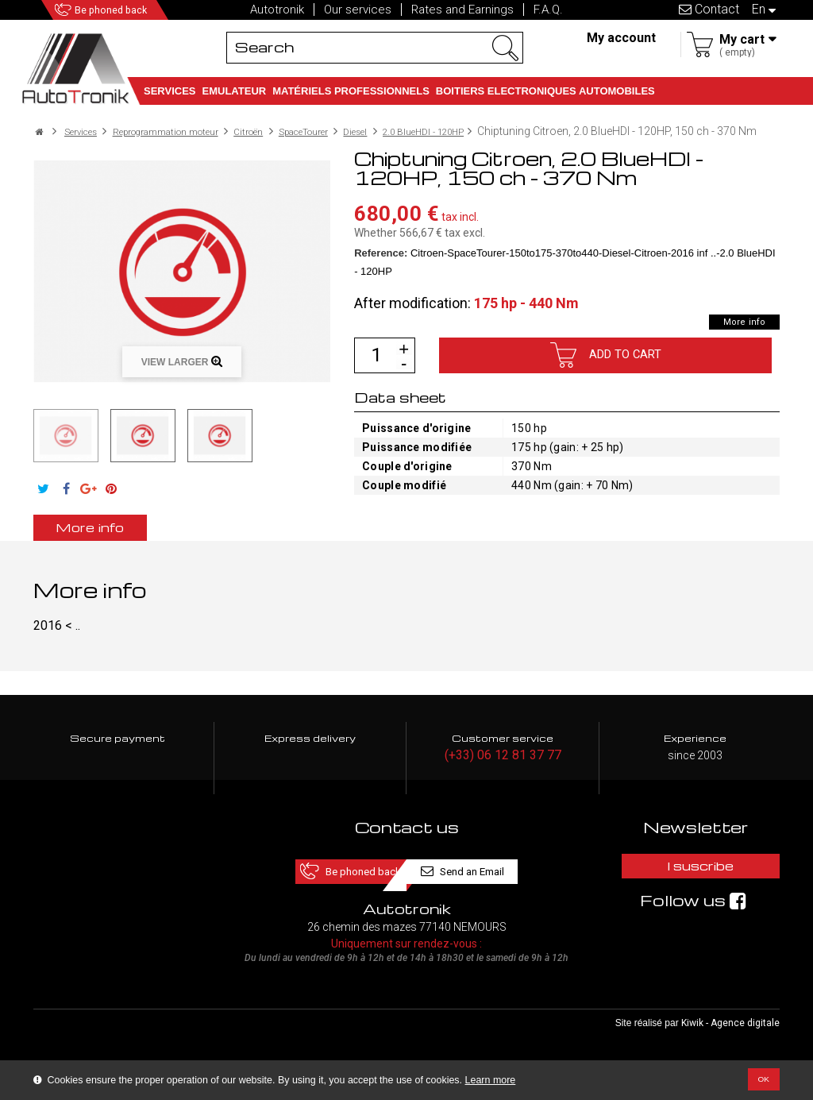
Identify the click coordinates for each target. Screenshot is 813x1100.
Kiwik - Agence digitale (730, 1037)
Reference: (380, 265)
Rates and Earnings (462, 9)
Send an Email (496, 882)
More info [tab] (117, 539)
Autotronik (277, 9)
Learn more (490, 1080)
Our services (357, 9)
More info (736, 333)
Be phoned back (135, 9)
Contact (709, 9)
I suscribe (695, 882)
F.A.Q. (548, 9)
